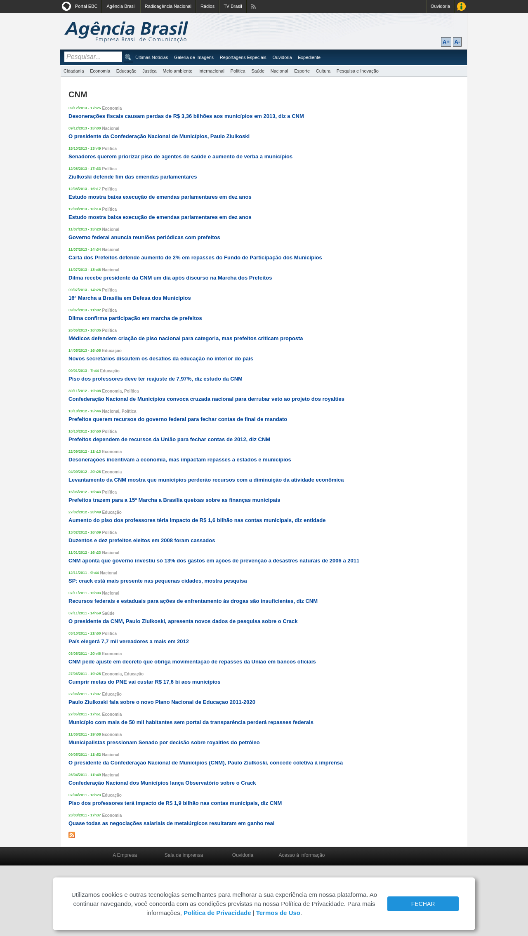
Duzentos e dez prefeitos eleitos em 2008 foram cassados (141, 540)
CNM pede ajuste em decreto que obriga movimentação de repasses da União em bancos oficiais (192, 661)
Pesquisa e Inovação (358, 70)
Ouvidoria (440, 6)
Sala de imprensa (184, 855)
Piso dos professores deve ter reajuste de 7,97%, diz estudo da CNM (155, 379)
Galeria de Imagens (194, 57)
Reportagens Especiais (243, 57)
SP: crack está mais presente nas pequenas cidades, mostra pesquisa (157, 581)
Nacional (279, 70)
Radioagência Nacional (168, 6)
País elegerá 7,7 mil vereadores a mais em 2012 (128, 641)
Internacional (211, 70)
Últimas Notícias (151, 57)
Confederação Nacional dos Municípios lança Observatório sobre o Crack (162, 783)
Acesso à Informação (461, 6)
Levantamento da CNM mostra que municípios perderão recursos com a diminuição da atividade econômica (206, 480)
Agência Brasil (120, 6)
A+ (446, 42)
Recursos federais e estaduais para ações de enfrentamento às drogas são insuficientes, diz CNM (193, 601)
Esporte (302, 70)
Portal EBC (86, 6)
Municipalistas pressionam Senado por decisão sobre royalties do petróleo (164, 742)
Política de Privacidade (217, 912)
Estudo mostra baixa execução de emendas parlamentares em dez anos (160, 197)
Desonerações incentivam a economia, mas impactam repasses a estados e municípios (179, 459)
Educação (126, 70)
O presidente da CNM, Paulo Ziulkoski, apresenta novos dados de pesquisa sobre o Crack (183, 621)
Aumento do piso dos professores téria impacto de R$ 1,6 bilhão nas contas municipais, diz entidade (196, 520)
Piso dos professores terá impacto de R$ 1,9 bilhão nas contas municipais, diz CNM (175, 803)
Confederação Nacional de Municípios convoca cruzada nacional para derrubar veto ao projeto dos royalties (206, 399)
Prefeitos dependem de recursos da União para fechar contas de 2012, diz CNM (169, 439)
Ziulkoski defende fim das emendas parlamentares (132, 177)
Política (238, 70)
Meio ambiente (177, 70)
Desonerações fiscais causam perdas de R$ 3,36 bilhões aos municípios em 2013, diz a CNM (186, 116)
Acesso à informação (301, 855)
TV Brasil (233, 6)
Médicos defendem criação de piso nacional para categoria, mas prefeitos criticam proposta (185, 338)
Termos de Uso (278, 912)
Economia (100, 70)
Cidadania (74, 70)
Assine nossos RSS (253, 6)
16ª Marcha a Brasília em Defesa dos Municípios (129, 298)
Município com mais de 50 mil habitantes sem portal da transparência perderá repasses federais (191, 722)
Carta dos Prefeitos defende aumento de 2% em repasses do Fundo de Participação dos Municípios (195, 257)
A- (457, 42)
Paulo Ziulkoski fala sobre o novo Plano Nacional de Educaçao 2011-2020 (161, 702)
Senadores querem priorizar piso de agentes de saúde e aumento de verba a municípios (180, 156)
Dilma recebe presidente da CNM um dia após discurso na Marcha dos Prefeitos (170, 278)
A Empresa (125, 855)
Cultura (323, 70)
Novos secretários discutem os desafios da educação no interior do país (160, 358)
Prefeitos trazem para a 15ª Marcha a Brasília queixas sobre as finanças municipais (174, 500)
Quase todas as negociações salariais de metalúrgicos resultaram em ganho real (171, 823)
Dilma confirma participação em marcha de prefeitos (135, 318)
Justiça (149, 70)
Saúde (257, 70)
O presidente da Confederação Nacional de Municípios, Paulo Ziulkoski (159, 136)
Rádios (207, 6)
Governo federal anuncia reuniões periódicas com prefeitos (144, 237)
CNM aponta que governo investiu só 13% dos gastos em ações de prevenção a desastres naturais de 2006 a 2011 (213, 560)
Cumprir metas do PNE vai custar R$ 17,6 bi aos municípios (144, 682)
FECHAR (423, 904)
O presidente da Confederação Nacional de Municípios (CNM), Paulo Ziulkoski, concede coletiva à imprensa (205, 763)
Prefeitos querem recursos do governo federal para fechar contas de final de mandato (177, 419)
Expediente (309, 57)
